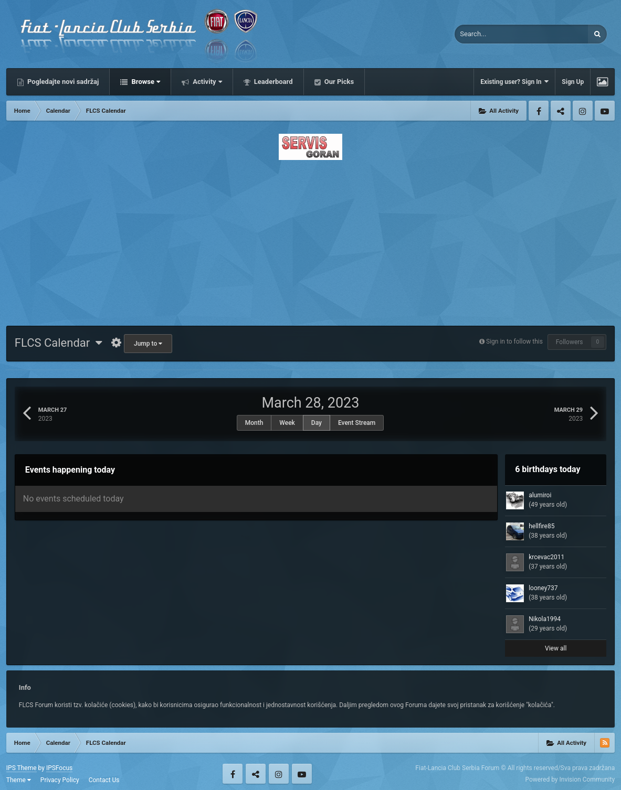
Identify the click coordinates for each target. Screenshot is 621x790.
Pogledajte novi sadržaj (62, 82)
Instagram (583, 111)
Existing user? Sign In (514, 82)
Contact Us (104, 780)
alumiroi (540, 495)
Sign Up (573, 82)
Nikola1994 (545, 619)
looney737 (543, 588)
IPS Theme (21, 768)
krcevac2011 (546, 557)
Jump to (148, 343)
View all (555, 648)
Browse (145, 82)
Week (287, 422)
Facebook (539, 111)
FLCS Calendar (58, 342)
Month (254, 422)
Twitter (561, 111)
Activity (206, 82)
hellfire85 (541, 526)
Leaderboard (272, 82)
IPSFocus (59, 768)
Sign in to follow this (514, 341)
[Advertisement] (310, 239)
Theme (18, 780)
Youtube (605, 111)
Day (316, 422)
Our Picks (338, 82)
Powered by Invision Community (570, 779)
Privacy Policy (59, 780)
